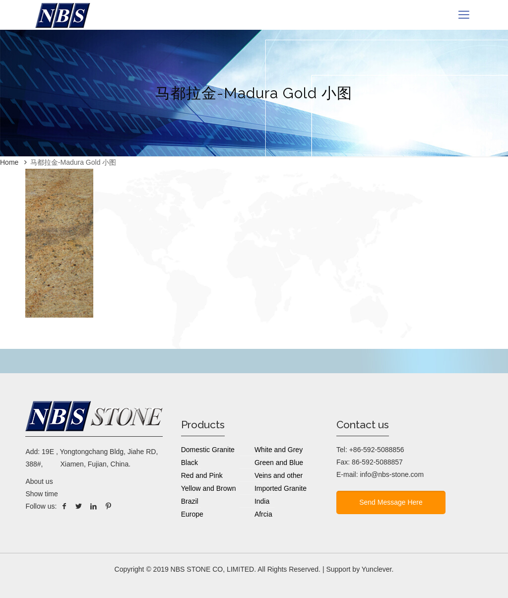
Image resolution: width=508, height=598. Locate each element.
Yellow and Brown (208, 488)
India (261, 501)
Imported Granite (280, 488)
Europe (192, 514)
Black (189, 462)
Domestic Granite (208, 450)
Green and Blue (278, 462)
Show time (41, 494)
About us (39, 481)
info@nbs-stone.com (392, 474)
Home (9, 162)
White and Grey (278, 450)
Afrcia (263, 514)
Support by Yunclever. (359, 569)
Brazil (189, 501)
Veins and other (278, 475)
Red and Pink (202, 475)
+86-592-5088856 (376, 450)
